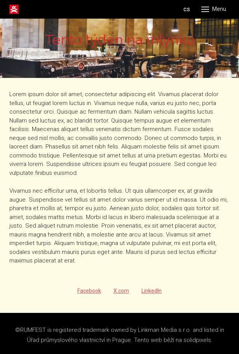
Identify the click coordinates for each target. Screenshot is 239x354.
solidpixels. (198, 343)
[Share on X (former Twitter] (121, 294)
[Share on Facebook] (89, 294)
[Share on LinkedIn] (151, 294)
